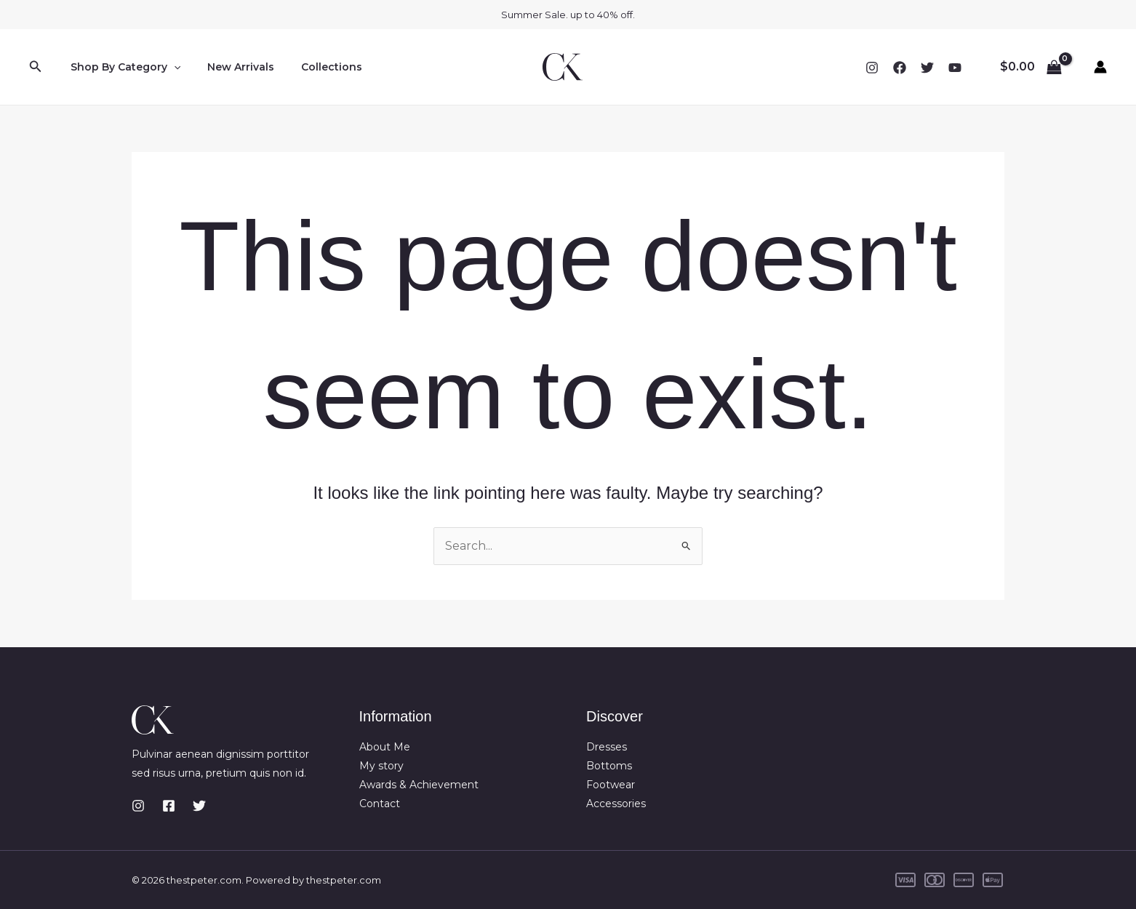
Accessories (616, 804)
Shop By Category (122, 67)
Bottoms (609, 765)
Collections (315, 66)
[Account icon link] (1100, 66)
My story (381, 765)
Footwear (610, 785)
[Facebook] (899, 67)
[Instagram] (872, 67)
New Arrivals (231, 66)
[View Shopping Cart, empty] (1030, 67)
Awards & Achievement (419, 785)
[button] (35, 66)
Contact (379, 804)
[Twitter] (927, 67)
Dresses (606, 746)
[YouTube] (954, 67)
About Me (384, 746)
